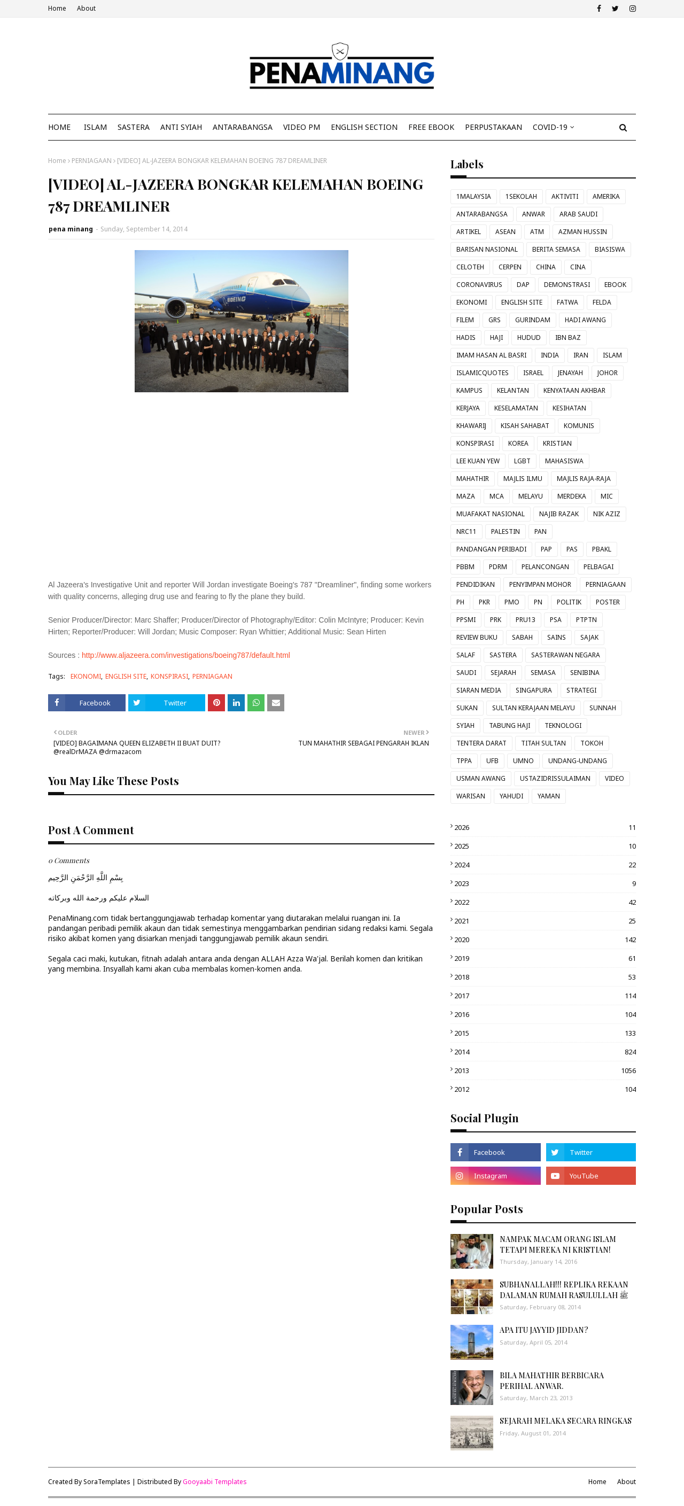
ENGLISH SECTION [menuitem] (364, 127)
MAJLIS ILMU (522, 478)
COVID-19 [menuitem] (550, 127)
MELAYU (530, 496)
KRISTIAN (557, 443)
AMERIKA (606, 196)
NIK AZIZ (606, 513)
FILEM (465, 319)
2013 (545, 1070)
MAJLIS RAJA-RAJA (584, 478)
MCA (496, 496)
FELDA (602, 302)
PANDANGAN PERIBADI (491, 549)
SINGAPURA (534, 690)
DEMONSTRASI (567, 284)
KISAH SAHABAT (525, 425)
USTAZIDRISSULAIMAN (555, 778)
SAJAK (589, 637)
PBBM (465, 566)
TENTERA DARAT (481, 743)
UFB (492, 760)
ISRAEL (533, 372)
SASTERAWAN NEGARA (565, 654)
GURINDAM (532, 319)
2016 (545, 1014)
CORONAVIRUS (479, 284)
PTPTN (586, 619)
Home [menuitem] (59, 127)
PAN (540, 531)
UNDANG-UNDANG (577, 760)
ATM (537, 231)
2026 (545, 827)
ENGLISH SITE (125, 676)
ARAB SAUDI (578, 214)
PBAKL (601, 549)
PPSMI (466, 619)
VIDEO (614, 778)
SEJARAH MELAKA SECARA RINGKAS (566, 1421)
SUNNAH (602, 707)
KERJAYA (468, 408)
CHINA (546, 266)
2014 (545, 1052)
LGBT (522, 460)
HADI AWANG (585, 319)
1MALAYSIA (473, 196)
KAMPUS (469, 390)
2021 (545, 921)
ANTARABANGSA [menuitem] (243, 127)
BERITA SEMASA (556, 249)
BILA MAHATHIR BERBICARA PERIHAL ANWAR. (552, 1380)
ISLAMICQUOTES (482, 372)
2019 (545, 958)
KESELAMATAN (516, 408)
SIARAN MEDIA (478, 690)
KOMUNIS (579, 425)
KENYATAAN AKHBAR (574, 390)
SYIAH (465, 725)
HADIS (466, 337)
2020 (545, 939)
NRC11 (466, 531)
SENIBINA (585, 672)
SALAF (465, 654)
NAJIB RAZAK (559, 513)
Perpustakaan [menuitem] (493, 127)
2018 (545, 977)
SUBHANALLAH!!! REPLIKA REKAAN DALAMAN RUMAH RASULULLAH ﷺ (564, 1289)
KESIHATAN (569, 408)
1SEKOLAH (521, 196)
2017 (545, 995)
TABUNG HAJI (509, 725)
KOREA (518, 443)
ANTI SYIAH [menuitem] (181, 127)
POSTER (608, 602)
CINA (578, 266)
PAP (546, 549)
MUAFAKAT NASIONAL (490, 513)
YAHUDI (511, 796)
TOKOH (591, 743)
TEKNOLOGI (563, 725)
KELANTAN (513, 390)
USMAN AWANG (481, 778)
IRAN (580, 355)
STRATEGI (581, 690)
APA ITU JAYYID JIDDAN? (544, 1330)
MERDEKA (571, 496)
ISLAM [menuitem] (95, 127)
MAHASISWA (564, 460)
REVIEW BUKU (477, 637)
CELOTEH (470, 266)
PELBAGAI (598, 566)
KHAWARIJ (471, 425)
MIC (607, 496)
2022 (545, 902)
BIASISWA (610, 249)
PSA (556, 619)
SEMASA (543, 672)
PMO (511, 602)
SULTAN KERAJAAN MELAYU (533, 707)
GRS (494, 319)
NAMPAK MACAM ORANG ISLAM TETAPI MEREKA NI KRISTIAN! (558, 1244)
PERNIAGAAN (92, 160)
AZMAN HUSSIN (582, 231)
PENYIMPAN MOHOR (540, 584)
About (86, 8)
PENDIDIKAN (475, 584)
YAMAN (549, 796)
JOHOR (607, 372)
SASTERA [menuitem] (134, 127)
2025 (545, 846)
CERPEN (510, 266)
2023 (545, 883)
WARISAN (470, 796)
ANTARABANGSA (482, 214)
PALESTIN (505, 531)
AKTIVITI (564, 196)
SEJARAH (503, 672)
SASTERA (503, 654)
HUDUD (529, 337)
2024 (545, 865)
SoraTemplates (106, 1481)
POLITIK (569, 602)
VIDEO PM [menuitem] (301, 127)
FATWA (567, 302)
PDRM (498, 566)
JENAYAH (570, 372)
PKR (484, 602)
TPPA (464, 760)
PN (538, 602)
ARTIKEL (468, 231)
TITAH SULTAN (543, 743)
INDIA (550, 355)
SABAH (522, 637)
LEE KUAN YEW (478, 460)
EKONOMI (86, 676)
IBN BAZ (568, 337)
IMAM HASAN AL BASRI (491, 355)
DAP (523, 284)
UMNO (523, 760)
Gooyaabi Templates (215, 1481)
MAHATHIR (472, 478)
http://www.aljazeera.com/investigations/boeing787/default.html (186, 655)
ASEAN (505, 231)
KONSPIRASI (169, 676)
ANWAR (533, 214)
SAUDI (466, 672)
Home (57, 8)
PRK (495, 619)
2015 (545, 1033)
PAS (572, 549)
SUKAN (467, 707)
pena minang (71, 229)
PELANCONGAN (545, 566)
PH (460, 602)
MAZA (465, 496)
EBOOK (615, 284)
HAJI (496, 337)
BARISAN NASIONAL (487, 249)
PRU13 (525, 619)
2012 (545, 1089)
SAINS (556, 637)
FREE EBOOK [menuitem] (431, 127)
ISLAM (612, 355)
